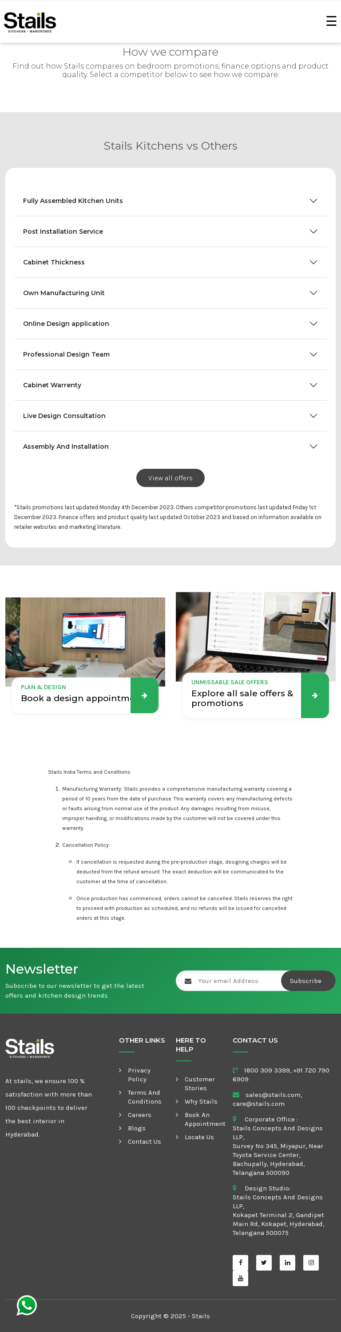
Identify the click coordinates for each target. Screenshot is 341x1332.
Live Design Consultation (64, 416)
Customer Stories (200, 1083)
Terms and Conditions (145, 1096)
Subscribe (306, 981)
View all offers (170, 478)
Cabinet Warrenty (52, 385)
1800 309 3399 (267, 1070)
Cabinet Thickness (54, 262)
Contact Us (144, 1141)
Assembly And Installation (66, 447)
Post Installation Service (63, 231)
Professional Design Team (66, 354)
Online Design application (66, 324)
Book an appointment (205, 1119)
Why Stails (201, 1101)
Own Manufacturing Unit (64, 293)
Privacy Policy (139, 1074)
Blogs (137, 1128)
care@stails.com (259, 1104)
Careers (139, 1115)
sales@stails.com (273, 1095)
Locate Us (199, 1137)
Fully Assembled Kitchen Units (73, 201)
